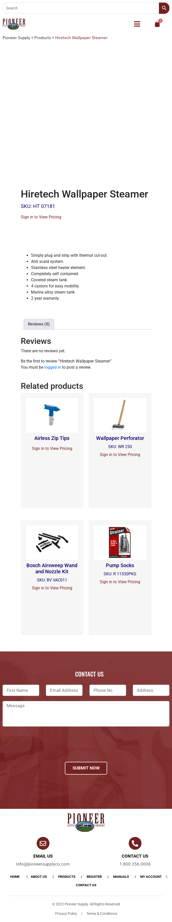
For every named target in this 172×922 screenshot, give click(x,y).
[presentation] (41, 751)
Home (14, 877)
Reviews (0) (39, 324)
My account (151, 877)
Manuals (121, 877)
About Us (39, 877)
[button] (137, 24)
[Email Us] (43, 843)
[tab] (39, 324)
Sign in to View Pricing (41, 217)
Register (94, 877)
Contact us (135, 856)
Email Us (43, 856)
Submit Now (86, 768)
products (66, 877)
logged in (52, 367)
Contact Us (86, 885)
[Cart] (157, 23)
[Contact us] (135, 843)
